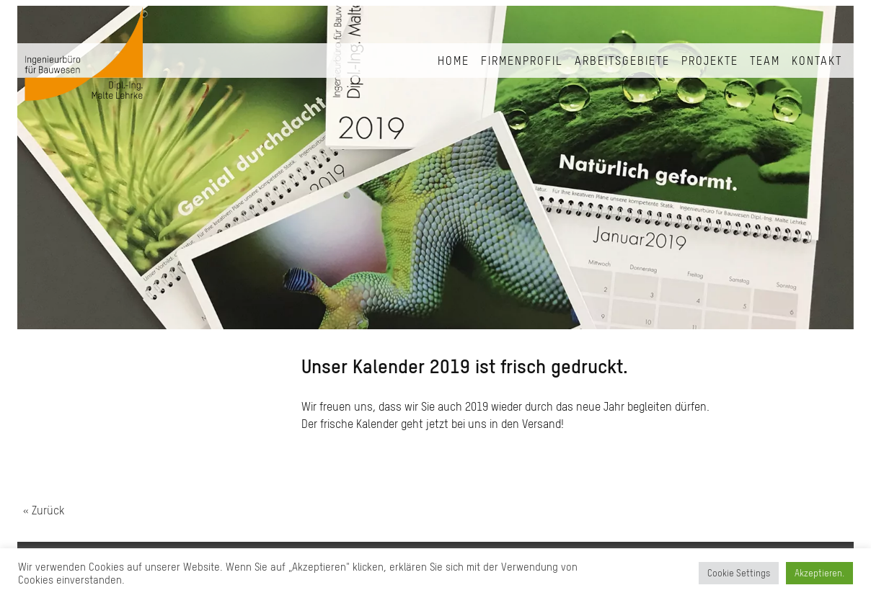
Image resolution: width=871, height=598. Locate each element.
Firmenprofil (522, 60)
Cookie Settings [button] (738, 573)
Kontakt (817, 60)
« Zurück (43, 510)
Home (453, 60)
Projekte (709, 60)
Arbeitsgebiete (622, 60)
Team (765, 60)
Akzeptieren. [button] (819, 573)
